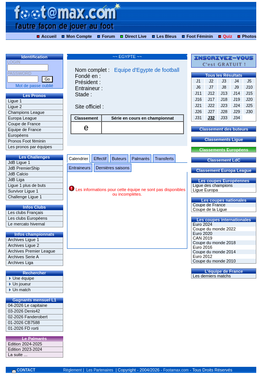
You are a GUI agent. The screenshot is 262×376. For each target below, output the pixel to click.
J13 (224, 93)
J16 (198, 99)
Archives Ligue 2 (23, 245)
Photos (249, 36)
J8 (224, 87)
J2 (211, 81)
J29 (236, 111)
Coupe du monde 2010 (214, 261)
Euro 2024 (202, 224)
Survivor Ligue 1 (23, 191)
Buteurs (119, 158)
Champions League (26, 112)
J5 (249, 81)
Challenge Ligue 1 (25, 196)
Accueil (48, 36)
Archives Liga (20, 262)
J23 (224, 105)
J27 (211, 111)
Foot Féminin (200, 36)
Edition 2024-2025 (25, 344)
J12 (211, 93)
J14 (236, 93)
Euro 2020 (202, 233)
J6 (198, 87)
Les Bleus (167, 36)
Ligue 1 (15, 101)
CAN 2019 (202, 238)
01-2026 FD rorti (23, 328)
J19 (236, 99)
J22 (211, 105)
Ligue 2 (15, 106)
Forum (108, 36)
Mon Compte (79, 36)
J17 (211, 99)
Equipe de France (24, 129)
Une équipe (21, 278)
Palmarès (140, 158)
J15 (249, 93)
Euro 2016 (202, 247)
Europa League (22, 118)
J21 (198, 105)
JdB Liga (16, 179)
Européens (18, 135)
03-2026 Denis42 (24, 311)
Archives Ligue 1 (23, 239)
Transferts (164, 158)
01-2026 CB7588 (24, 322)
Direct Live (135, 36)
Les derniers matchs (211, 276)
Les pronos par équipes (30, 146)
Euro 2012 (202, 256)
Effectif (99, 158)
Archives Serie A (23, 256)
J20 (249, 99)
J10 (249, 87)
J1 (198, 81)
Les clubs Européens (27, 218)
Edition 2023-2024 (25, 349)
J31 (198, 117)
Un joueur (19, 284)
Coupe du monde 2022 (214, 229)
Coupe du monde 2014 (214, 252)
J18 (224, 99)
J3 (224, 81)
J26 (198, 111)
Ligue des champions (212, 185)
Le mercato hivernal (26, 224)
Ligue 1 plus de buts (27, 185)
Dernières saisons (112, 167)
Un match (19, 289)
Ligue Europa (205, 190)
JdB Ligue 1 (19, 162)
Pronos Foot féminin (27, 141)
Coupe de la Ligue (209, 209)
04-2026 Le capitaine (27, 305)
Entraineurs (79, 167)
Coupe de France (24, 124)
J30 (249, 111)
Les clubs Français (25, 212)
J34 (236, 117)
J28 (224, 111)
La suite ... (18, 354)
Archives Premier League (32, 251)
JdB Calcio (18, 174)
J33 (224, 117)
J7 (211, 87)
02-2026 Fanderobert (27, 316)
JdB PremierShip (24, 168)
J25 (249, 105)
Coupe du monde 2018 (214, 242)
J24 (236, 105)
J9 (236, 87)
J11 (198, 93)
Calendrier (78, 158)
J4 (236, 81)
